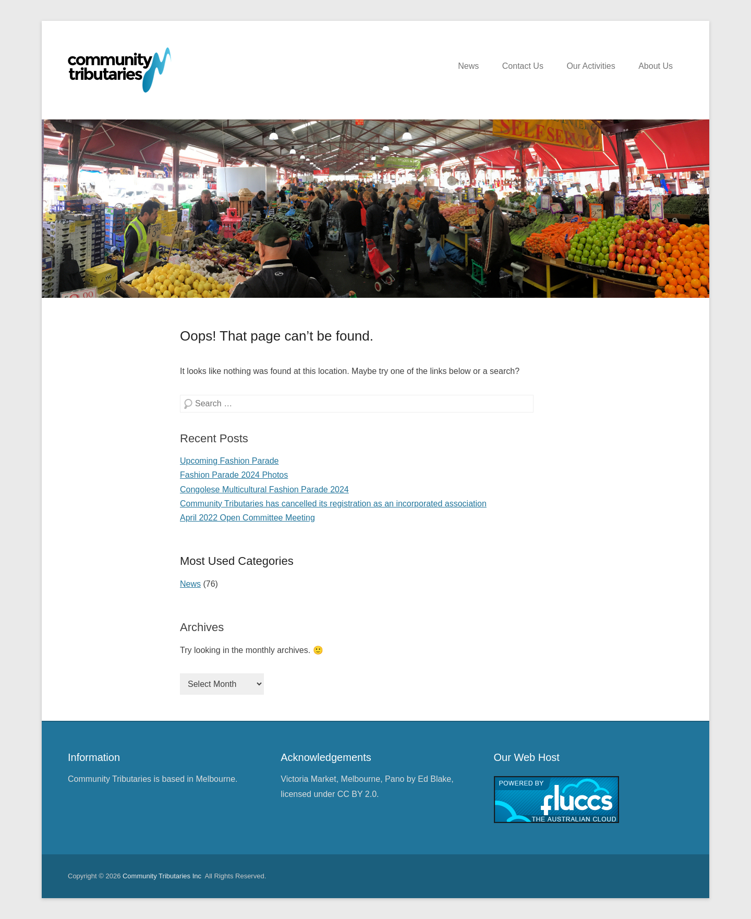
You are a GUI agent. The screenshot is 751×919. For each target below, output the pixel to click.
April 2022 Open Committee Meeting (247, 517)
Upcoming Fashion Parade (229, 460)
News (468, 66)
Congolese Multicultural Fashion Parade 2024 (264, 489)
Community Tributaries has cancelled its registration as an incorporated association (333, 503)
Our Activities (590, 66)
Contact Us (522, 66)
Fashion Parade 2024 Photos (234, 474)
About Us (655, 66)
